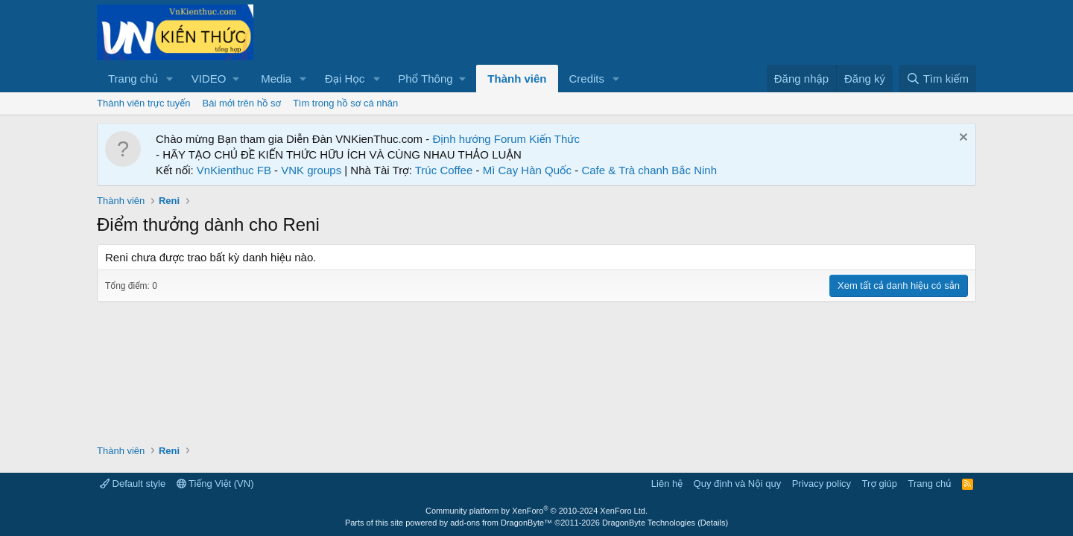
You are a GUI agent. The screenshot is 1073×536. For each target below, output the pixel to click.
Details (713, 522)
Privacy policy (821, 483)
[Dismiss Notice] (961, 139)
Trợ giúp (879, 483)
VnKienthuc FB (234, 170)
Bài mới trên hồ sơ (242, 103)
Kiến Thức (554, 139)
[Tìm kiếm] (937, 78)
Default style (132, 483)
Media (276, 78)
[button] (169, 78)
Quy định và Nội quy (738, 483)
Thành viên (516, 78)
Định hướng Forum (479, 139)
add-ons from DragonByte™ (501, 522)
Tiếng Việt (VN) (215, 483)
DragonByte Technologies (648, 522)
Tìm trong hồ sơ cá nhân (345, 103)
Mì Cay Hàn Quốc (527, 170)
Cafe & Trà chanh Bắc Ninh (649, 170)
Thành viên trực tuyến (144, 103)
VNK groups (311, 170)
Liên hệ (667, 483)
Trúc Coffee (444, 170)
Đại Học (344, 78)
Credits (587, 78)
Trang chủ (133, 78)
